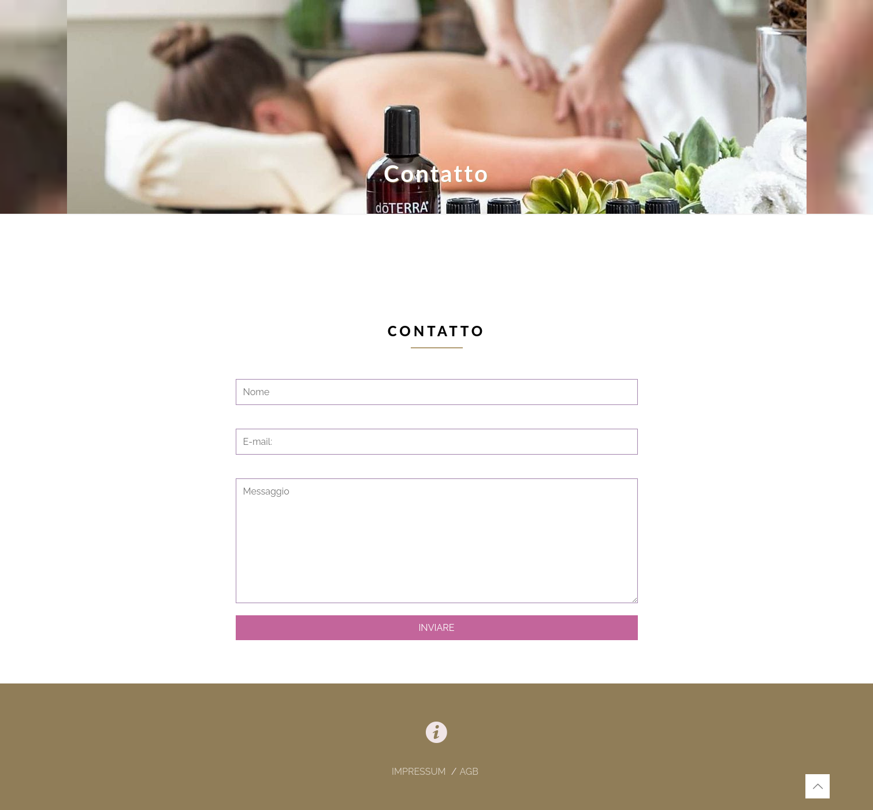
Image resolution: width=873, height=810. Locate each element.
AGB (468, 771)
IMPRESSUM (420, 771)
